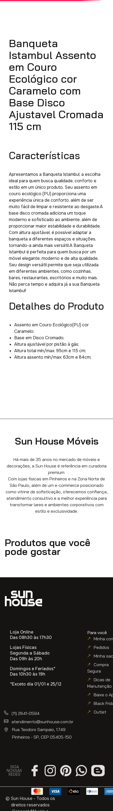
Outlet (100, 712)
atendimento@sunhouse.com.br (42, 721)
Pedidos (101, 647)
